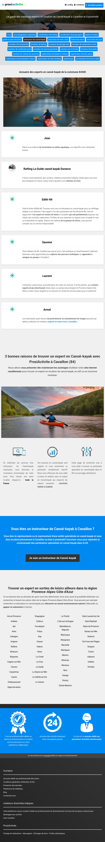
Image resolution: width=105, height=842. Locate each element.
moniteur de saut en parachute (46, 49)
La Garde (39, 667)
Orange (65, 675)
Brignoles (14, 657)
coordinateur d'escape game (71, 35)
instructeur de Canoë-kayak (34, 39)
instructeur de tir (77, 39)
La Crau (39, 662)
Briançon (14, 652)
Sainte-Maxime (65, 685)
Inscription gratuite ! (94, 5)
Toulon (91, 652)
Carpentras (14, 672)
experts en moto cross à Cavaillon (62, 322)
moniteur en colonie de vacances (26, 54)
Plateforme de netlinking (13, 789)
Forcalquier (39, 626)
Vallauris (91, 657)
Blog (5, 792)
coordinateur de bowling (47, 35)
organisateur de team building (49, 59)
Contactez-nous (9, 796)
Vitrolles (91, 667)
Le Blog (69, 5)
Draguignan (40, 616)
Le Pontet (65, 616)
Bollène (14, 647)
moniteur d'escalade (89, 49)
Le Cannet (39, 682)
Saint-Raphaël (91, 621)
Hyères (40, 647)
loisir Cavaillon (9, 818)
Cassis (14, 677)
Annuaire (6, 779)
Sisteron (91, 636)
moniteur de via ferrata (69, 49)
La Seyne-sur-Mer (39, 672)
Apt (14, 626)
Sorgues (91, 647)
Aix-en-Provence (14, 616)
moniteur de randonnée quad (19, 49)
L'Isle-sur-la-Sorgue (65, 621)
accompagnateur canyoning (25, 35)
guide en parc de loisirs (12, 39)
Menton (65, 655)
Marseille (65, 645)
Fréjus (39, 631)
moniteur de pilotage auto (59, 44)
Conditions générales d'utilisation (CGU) (19, 782)
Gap (39, 636)
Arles (14, 631)
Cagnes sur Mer (14, 662)
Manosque (65, 635)
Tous (9, 35)
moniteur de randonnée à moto (84, 44)
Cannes (14, 667)
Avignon (14, 641)
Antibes (14, 621)
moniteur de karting (38, 44)
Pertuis (65, 680)
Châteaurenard (14, 682)
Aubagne (14, 636)
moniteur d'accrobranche (18, 44)
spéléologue (68, 59)
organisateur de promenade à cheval (20, 59)
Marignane (65, 640)
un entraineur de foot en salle (87, 59)
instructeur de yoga (94, 39)
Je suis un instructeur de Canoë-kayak (52, 558)
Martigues (65, 650)
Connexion (79, 5)
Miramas (65, 660)
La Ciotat (39, 657)
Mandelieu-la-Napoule (65, 628)
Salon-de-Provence (91, 626)
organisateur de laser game (81, 54)
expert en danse (91, 35)
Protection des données (12, 785)
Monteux (65, 665)
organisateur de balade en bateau (55, 54)
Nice (65, 670)
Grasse (40, 641)
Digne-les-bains (14, 687)
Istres (39, 652)
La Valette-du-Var (39, 677)
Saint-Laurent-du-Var (91, 616)
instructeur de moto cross (58, 39)
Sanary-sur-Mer (90, 631)
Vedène (91, 662)
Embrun (39, 621)
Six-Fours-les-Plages (91, 641)
